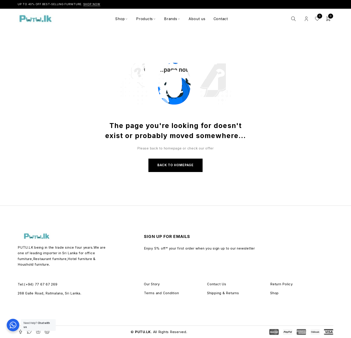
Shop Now (91, 4)
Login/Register (306, 18)
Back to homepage (175, 165)
